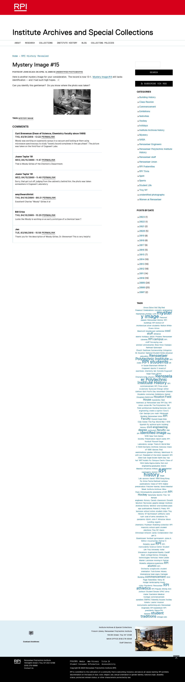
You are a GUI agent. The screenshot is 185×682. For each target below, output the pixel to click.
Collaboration (163, 533)
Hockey (143, 120)
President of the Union (152, 455)
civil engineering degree (153, 428)
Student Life (145, 185)
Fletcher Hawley (153, 486)
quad (153, 544)
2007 (142, 292)
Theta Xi (157, 444)
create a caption (156, 411)
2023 (142, 216)
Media (82, 661)
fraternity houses (158, 600)
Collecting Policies (102, 43)
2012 (141, 268)
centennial (160, 331)
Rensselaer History (155, 320)
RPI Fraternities (147, 166)
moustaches (152, 541)
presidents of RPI (160, 492)
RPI (158, 543)
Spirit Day (162, 458)
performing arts (154, 605)
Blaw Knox (159, 345)
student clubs (161, 511)
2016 (141, 249)
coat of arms (150, 516)
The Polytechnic (159, 405)
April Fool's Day (149, 391)
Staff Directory (126, 643)
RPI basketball (156, 608)
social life (148, 405)
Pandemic (148, 586)
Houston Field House (157, 398)
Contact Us (28, 668)
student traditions (152, 615)
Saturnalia (152, 495)
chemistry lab (150, 371)
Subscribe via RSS (154, 83)
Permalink (48, 136)
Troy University (153, 549)
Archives (154, 447)
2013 (141, 264)
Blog (84, 43)
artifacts (161, 514)
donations (160, 516)
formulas (154, 558)
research (165, 455)
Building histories (159, 408)
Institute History (67, 43)
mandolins (156, 400)
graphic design (158, 503)
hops (153, 374)
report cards (161, 439)
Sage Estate (152, 458)
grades (150, 452)
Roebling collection (161, 525)
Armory (147, 500)
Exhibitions (144, 111)
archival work (155, 424)
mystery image (156, 315)
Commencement (147, 106)
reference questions (155, 563)
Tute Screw (155, 571)
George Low (149, 413)
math (157, 413)
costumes (150, 394)
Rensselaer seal (153, 403)
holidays (143, 125)
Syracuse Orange (156, 389)
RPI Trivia (144, 171)
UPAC (162, 591)
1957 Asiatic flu (145, 460)
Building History (147, 97)
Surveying (154, 342)
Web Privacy (93, 661)
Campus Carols (158, 460)
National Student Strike (155, 353)
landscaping (154, 582)
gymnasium (159, 538)
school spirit (154, 527)
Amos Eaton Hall (150, 307)
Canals (153, 500)
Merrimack (166, 452)
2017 (141, 245)
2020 (142, 231)
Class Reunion (146, 101)
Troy (165, 495)
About (18, 43)
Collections (46, 43)
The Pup (151, 422)
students (156, 325)
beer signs (155, 574)
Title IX (105, 661)
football (150, 538)
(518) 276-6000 (31, 665)
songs (150, 444)
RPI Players (156, 589)
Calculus (162, 447)
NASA (142, 139)
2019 (141, 235)
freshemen (140, 314)
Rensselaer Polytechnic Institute (152, 357)
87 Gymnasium (151, 514)
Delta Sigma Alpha (152, 463)
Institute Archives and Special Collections (82, 32)
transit (152, 478)
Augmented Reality (156, 552)
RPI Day (164, 403)
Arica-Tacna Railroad (151, 481)
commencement (155, 576)
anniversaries (148, 345)
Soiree (144, 422)
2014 (141, 259)
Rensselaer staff (147, 157)
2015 (141, 254)
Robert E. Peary (159, 508)
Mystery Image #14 (102, 76)
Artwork (147, 533)
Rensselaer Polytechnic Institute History (155, 379)
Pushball (148, 525)
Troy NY (143, 190)
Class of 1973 (156, 484)
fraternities (152, 580)
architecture (147, 408)
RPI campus (155, 339)
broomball (161, 391)
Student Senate (152, 591)
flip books (147, 503)
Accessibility (108, 664)
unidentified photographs (151, 194)
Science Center (156, 547)
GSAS (148, 519)
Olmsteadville (146, 492)
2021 (141, 226)
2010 (141, 278)
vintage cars (162, 617)
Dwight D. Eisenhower (154, 535)
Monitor (153, 506)
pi (145, 403)
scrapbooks (155, 569)
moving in (158, 560)
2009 (142, 282)
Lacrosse (149, 560)
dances (155, 449)
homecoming (156, 350)
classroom (161, 500)
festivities (144, 116)
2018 (141, 240)
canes (154, 533)
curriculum (152, 430)
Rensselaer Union (148, 161)
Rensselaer (158, 586)
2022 (142, 221)
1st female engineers (152, 498)
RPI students (155, 362)
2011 (141, 273)
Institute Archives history (151, 130)
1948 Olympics (144, 447)
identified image (153, 432)
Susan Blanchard (150, 365)
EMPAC (147, 600)
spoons (145, 478)
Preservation (150, 439)
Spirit (141, 176)
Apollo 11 (154, 368)
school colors (149, 511)
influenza (147, 469)
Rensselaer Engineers (150, 144)
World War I (161, 422)
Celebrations (148, 310)
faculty (161, 430)
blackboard (150, 331)
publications (147, 508)
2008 (142, 287)
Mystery (143, 134)
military (155, 469)
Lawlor (153, 602)
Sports (142, 180)
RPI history (155, 473)
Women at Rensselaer (150, 199)
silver (149, 325)
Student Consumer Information (84, 664)
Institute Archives (154, 489)
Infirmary (157, 452)
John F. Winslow (158, 519)
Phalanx (158, 336)
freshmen (147, 350)
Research (30, 43)
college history (152, 555)
